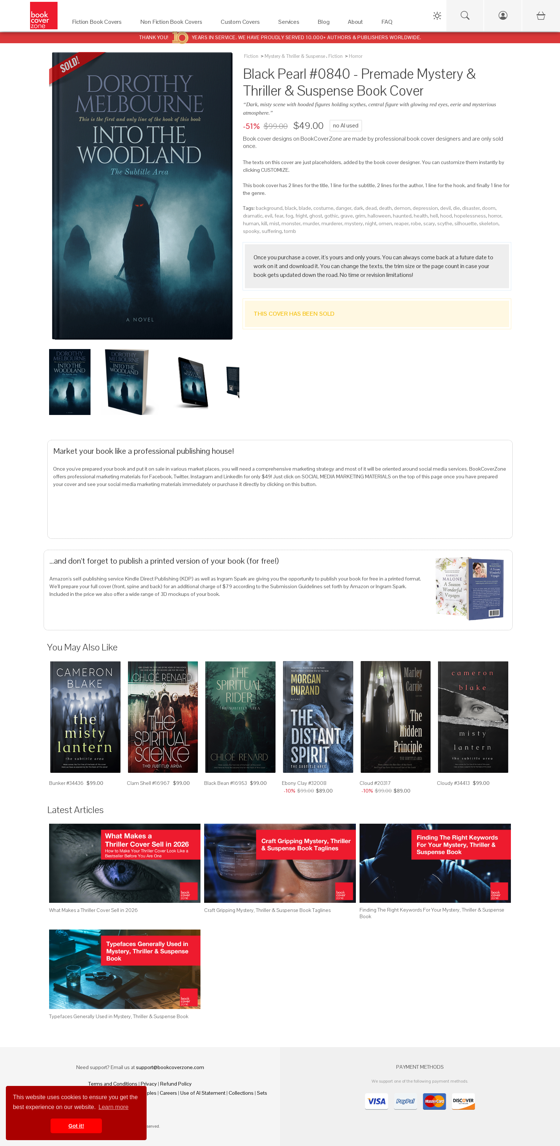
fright (301, 215)
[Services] (290, 23)
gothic (331, 215)
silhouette (465, 223)
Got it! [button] (76, 1126)
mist (274, 223)
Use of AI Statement (202, 1093)
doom (488, 208)
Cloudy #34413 (453, 783)
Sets (262, 1093)
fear (279, 215)
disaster (471, 208)
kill (264, 223)
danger (343, 208)
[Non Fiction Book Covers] (173, 23)
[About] (357, 23)
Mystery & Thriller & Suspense (295, 56)
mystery (354, 223)
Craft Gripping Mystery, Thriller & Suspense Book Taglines (267, 910)
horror (494, 215)
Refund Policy (176, 1083)
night (370, 223)
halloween (379, 215)
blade (305, 208)
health (421, 215)
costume (323, 208)
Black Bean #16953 (225, 783)
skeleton (488, 223)
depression (425, 208)
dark (358, 208)
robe (416, 223)
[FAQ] (389, 23)
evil (268, 215)
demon (402, 208)
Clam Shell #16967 (148, 783)
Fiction (251, 56)
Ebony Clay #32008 (304, 783)
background (269, 208)
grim (360, 215)
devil (445, 208)
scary (429, 223)
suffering (272, 231)
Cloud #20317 (375, 783)
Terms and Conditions (112, 1083)
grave (346, 215)
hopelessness (470, 215)
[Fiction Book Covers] (99, 23)
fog (289, 215)
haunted (402, 215)
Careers (168, 1093)
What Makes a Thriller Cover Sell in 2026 (93, 910)
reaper (401, 223)
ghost (315, 215)
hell (434, 215)
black (290, 208)
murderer (331, 223)
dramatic (252, 215)
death (385, 208)
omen (385, 223)
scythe (444, 223)
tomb (290, 231)
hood (446, 215)
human (251, 223)
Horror (355, 56)
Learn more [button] (114, 1107)
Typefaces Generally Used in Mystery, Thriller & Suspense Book (118, 1016)
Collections (241, 1093)
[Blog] (325, 23)
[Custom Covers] (242, 23)
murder (311, 223)
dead (371, 208)
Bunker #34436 (66, 783)
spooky (251, 231)
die (456, 208)
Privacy (149, 1083)
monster (291, 223)
